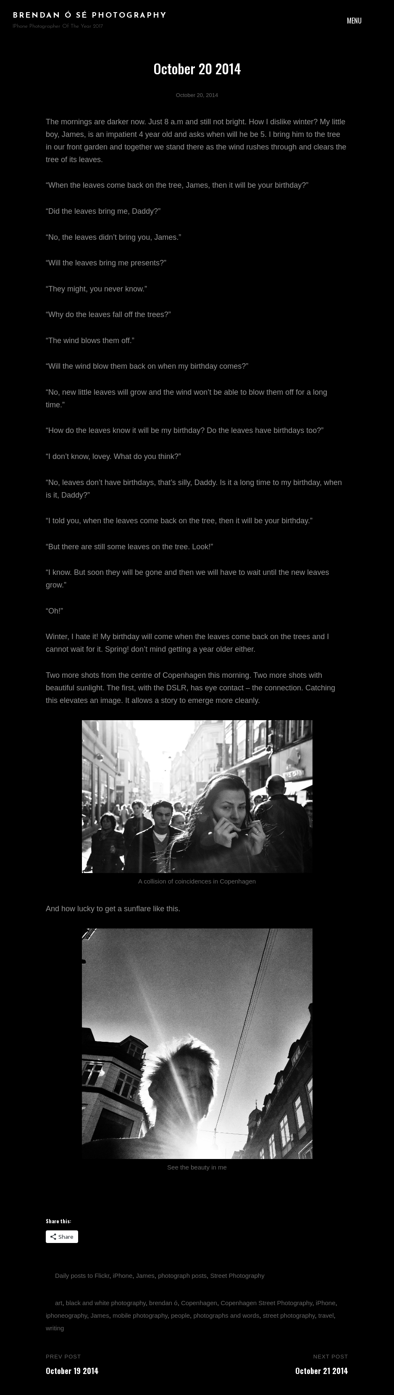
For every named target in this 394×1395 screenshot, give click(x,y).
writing (55, 1328)
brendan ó (163, 1302)
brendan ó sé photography (90, 16)
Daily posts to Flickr (82, 1275)
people (180, 1315)
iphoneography (66, 1315)
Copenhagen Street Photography (266, 1302)
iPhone (123, 1275)
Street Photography (237, 1275)
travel (326, 1315)
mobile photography (140, 1315)
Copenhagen (199, 1302)
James (145, 1275)
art (59, 1302)
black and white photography (106, 1302)
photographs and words (226, 1315)
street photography (289, 1315)
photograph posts (182, 1275)
